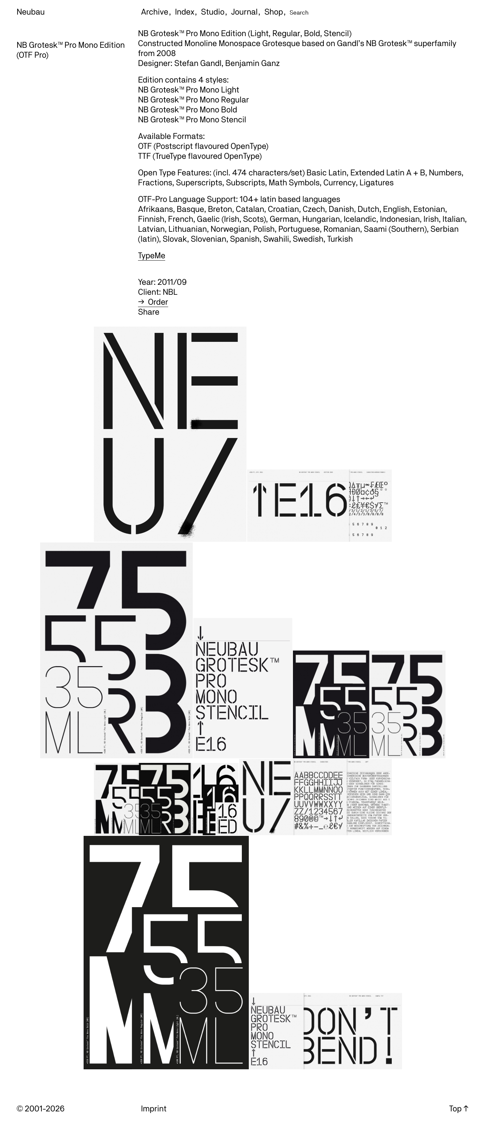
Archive (154, 12)
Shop (273, 12)
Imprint (154, 1108)
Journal (244, 12)
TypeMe (151, 255)
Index (184, 12)
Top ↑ (458, 1108)
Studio (213, 12)
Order (158, 302)
